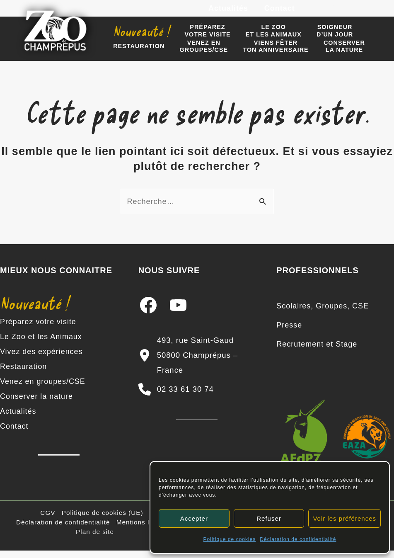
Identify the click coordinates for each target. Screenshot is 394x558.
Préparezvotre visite (203, 37)
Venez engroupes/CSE (199, 54)
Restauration (137, 54)
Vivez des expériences (41, 359)
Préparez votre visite (38, 329)
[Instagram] (336, 12)
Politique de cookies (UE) (102, 520)
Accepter (194, 518)
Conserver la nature (36, 404)
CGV (47, 520)
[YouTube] (354, 12)
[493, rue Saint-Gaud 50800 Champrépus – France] (197, 362)
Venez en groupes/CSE (43, 389)
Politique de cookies (229, 539)
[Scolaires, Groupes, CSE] (322, 313)
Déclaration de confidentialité (298, 539)
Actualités (230, 11)
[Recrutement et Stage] (316, 351)
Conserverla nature (333, 54)
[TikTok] (373, 12)
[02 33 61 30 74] (176, 396)
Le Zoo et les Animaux (41, 344)
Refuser (268, 518)
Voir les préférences (344, 518)
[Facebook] (317, 12)
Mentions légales (143, 529)
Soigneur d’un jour (324, 37)
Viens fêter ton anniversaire (268, 54)
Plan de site (95, 539)
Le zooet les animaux (266, 37)
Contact (280, 11)
